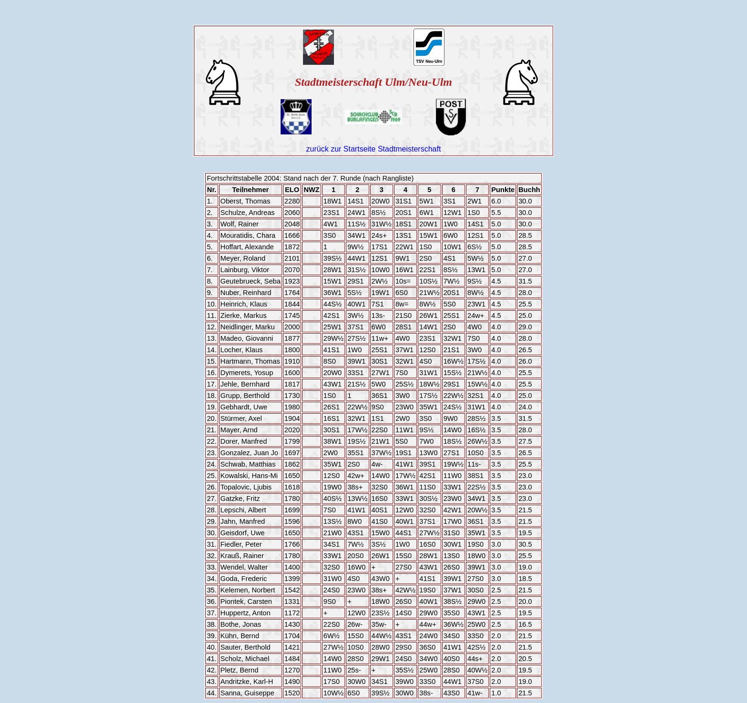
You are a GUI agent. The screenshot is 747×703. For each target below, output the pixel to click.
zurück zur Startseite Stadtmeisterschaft (373, 149)
